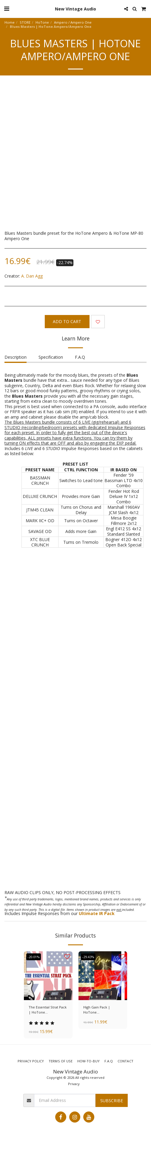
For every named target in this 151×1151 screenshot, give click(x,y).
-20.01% (33, 957)
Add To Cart (67, 321)
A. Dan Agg (32, 276)
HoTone (42, 22)
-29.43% (88, 957)
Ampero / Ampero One (73, 22)
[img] (48, 975)
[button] (6, 8)
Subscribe (111, 1100)
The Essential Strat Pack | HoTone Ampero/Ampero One (48, 1010)
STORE (25, 22)
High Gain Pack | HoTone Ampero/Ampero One (101, 1010)
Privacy (74, 1084)
